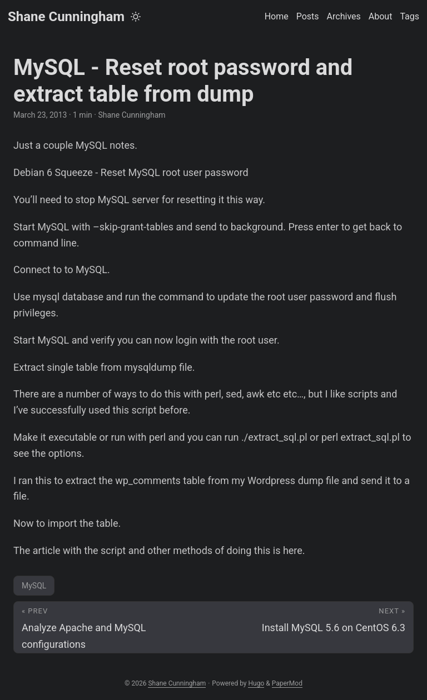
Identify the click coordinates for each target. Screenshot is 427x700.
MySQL (34, 585)
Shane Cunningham (66, 16)
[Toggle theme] (135, 16)
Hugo (256, 683)
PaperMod (287, 683)
